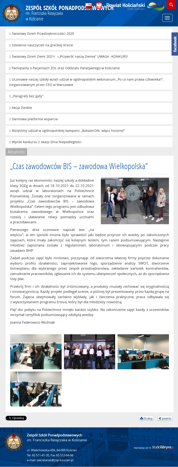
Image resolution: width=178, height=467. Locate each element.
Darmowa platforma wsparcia (35, 119)
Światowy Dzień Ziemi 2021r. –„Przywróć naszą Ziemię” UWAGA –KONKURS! (70, 56)
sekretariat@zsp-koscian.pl (55, 460)
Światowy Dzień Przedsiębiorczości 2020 (43, 33)
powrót (165, 418)
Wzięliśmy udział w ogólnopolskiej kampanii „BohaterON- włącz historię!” (68, 130)
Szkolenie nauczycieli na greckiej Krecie (42, 45)
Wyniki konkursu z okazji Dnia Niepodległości (47, 142)
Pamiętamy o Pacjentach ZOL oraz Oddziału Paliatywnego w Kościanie (66, 68)
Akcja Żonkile (22, 107)
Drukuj (146, 418)
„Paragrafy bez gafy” (27, 96)
